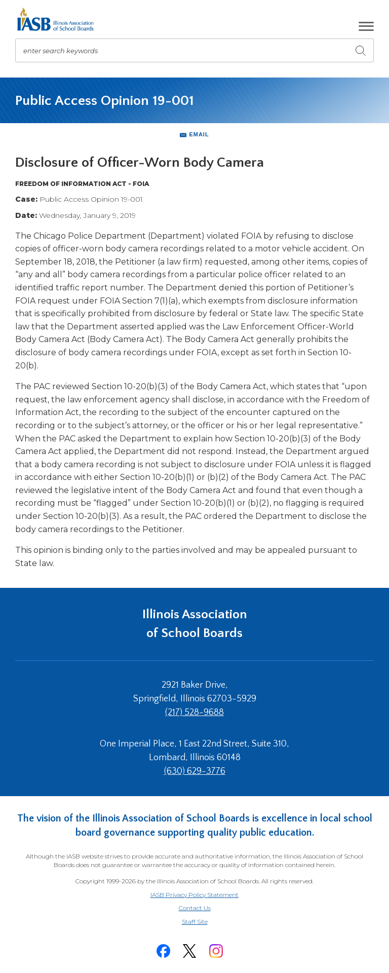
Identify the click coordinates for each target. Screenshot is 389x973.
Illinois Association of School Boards (194, 623)
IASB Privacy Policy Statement (194, 895)
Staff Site (207, 922)
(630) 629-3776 (194, 771)
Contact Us (195, 908)
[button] (366, 26)
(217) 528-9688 (194, 712)
